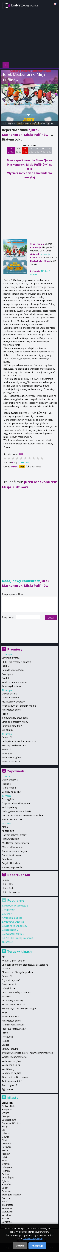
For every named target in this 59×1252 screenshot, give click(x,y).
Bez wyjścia (8, 799)
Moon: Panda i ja (10, 1016)
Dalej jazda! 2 (11, 929)
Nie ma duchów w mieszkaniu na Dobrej (22, 815)
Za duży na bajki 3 (11, 791)
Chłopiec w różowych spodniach (18, 972)
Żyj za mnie (8, 729)
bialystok (24, 5)
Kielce (5, 1150)
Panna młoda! (9, 787)
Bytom (5, 1112)
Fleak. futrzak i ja (10, 838)
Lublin (5, 1157)
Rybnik (5, 1181)
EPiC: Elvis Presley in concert (16, 661)
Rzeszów (6, 1184)
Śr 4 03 (43, 150)
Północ (5, 1040)
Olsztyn (6, 1163)
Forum (5, 879)
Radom (5, 1174)
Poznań (6, 1170)
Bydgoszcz (7, 1109)
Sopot (5, 1187)
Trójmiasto (8, 1204)
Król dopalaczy (9, 807)
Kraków (6, 1153)
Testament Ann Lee (12, 819)
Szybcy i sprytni (10, 1048)
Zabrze (5, 1218)
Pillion (5, 713)
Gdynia (5, 1136)
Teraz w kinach (19, 951)
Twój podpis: (9, 617)
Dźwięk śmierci (9, 693)
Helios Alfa (7, 884)
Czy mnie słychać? (11, 657)
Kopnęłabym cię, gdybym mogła (19, 705)
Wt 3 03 (37, 150)
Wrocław (6, 1215)
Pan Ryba (7, 859)
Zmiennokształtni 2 (12, 725)
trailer (42, 123)
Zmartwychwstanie (12, 686)
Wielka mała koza (11, 761)
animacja (45, 254)
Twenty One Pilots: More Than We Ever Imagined (27, 1052)
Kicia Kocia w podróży (13, 701)
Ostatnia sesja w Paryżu (14, 850)
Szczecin (6, 1198)
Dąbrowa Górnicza (11, 1123)
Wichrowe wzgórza (11, 757)
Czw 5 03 (49, 150)
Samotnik (7, 749)
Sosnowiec (7, 1191)
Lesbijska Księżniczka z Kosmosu (19, 741)
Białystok (7, 1102)
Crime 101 (7, 737)
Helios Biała (8, 887)
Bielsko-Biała (8, 1106)
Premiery (14, 649)
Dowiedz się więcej (33, 1238)
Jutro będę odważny (12, 1000)
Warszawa (7, 1208)
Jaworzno (6, 1143)
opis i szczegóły (30, 123)
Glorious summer (11, 697)
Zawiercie (7, 1221)
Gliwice (5, 1140)
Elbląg (5, 1126)
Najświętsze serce (11, 709)
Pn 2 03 (31, 150)
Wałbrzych (7, 1211)
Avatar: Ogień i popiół (13, 960)
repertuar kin (14, 123)
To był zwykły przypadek (15, 717)
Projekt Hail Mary (11, 863)
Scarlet (5, 677)
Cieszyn (6, 1116)
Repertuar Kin (18, 875)
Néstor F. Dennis (19, 87)
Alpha (5, 826)
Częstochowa (9, 1119)
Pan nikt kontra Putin (13, 669)
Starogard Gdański (11, 1194)
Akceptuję (37, 1245)
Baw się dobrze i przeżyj (14, 834)
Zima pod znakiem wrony (15, 721)
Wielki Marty (8, 1069)
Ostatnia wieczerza (12, 855)
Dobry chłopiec (10, 779)
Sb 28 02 (18, 150)
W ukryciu (7, 753)
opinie (50, 123)
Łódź (4, 1160)
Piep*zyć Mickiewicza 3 (14, 745)
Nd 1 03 (25, 150)
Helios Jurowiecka (11, 892)
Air (3, 956)
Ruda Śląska (8, 1177)
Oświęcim (7, 1167)
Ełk (3, 1129)
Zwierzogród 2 (9, 1085)
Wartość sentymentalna (14, 682)
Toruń (5, 1201)
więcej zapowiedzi (13, 867)
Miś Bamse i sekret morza (15, 842)
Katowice (6, 1146)
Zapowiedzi (16, 771)
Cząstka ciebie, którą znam (16, 803)
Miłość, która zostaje (13, 847)
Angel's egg (8, 830)
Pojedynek (7, 674)
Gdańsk (6, 1133)
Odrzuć (20, 1245)
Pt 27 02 (11, 150)
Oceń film (24, 462)
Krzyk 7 (5, 665)
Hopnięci (6, 783)
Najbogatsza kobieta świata (16, 811)
